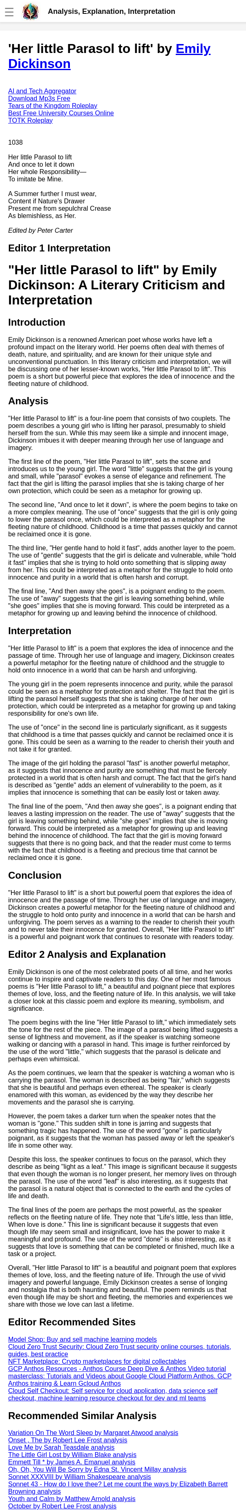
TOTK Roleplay (30, 120)
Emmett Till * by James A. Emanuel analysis (71, 1462)
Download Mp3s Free (39, 98)
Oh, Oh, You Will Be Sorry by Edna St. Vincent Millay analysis (97, 1469)
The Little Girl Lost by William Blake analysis (72, 1454)
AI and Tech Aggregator (42, 91)
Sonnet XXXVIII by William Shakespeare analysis (79, 1476)
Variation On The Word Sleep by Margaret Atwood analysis (93, 1432)
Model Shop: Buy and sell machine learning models (82, 1339)
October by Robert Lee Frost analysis (62, 1506)
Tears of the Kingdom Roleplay (52, 105)
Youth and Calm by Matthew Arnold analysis (72, 1498)
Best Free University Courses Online (61, 113)
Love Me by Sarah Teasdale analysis (61, 1447)
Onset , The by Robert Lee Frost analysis (67, 1440)
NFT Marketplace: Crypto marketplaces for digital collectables (97, 1361)
